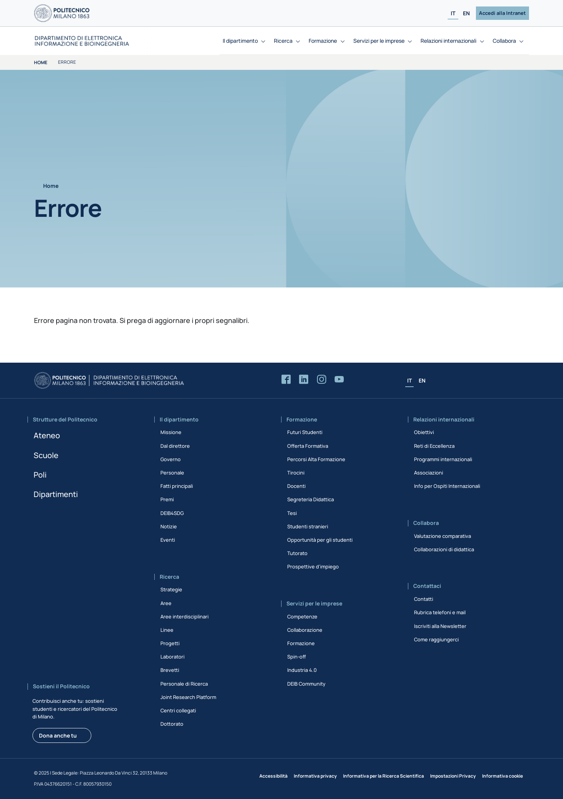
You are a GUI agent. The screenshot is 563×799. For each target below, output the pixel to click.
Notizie (168, 526)
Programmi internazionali (443, 459)
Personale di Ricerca (184, 683)
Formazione (301, 643)
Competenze (302, 616)
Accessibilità (273, 776)
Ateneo (47, 435)
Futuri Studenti (304, 432)
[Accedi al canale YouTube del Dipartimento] (339, 379)
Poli (40, 475)
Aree (165, 603)
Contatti (423, 599)
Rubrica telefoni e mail (440, 612)
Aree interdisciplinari (184, 616)
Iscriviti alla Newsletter (440, 626)
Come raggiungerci (436, 639)
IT (453, 13)
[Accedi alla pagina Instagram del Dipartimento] (321, 379)
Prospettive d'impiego (313, 566)
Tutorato (297, 553)
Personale (172, 472)
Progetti (170, 643)
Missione (170, 432)
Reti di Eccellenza (434, 445)
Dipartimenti (56, 494)
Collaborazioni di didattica (444, 549)
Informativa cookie (502, 776)
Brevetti (169, 670)
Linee (166, 629)
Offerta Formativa (307, 445)
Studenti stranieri (307, 526)
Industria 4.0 (302, 670)
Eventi (167, 539)
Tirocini (295, 472)
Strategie (171, 589)
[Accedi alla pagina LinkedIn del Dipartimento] (303, 379)
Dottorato (171, 723)
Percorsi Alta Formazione (316, 459)
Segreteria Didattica (310, 499)
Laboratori (172, 656)
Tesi (292, 513)
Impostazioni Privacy (453, 776)
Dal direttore (175, 445)
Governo (170, 459)
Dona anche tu (58, 735)
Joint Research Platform (188, 697)
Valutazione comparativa (442, 536)
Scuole (46, 455)
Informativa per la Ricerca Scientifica (383, 776)
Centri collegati (178, 710)
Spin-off (296, 656)
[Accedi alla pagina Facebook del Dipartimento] (286, 379)
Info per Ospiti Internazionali (447, 486)
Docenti (296, 486)
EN (466, 13)
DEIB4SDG (172, 513)
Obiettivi (424, 432)
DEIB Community (306, 683)
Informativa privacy (315, 776)
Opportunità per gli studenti (320, 539)
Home (40, 62)
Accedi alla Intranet (502, 13)
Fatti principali (176, 486)
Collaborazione (304, 629)
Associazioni (428, 472)
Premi (167, 499)
